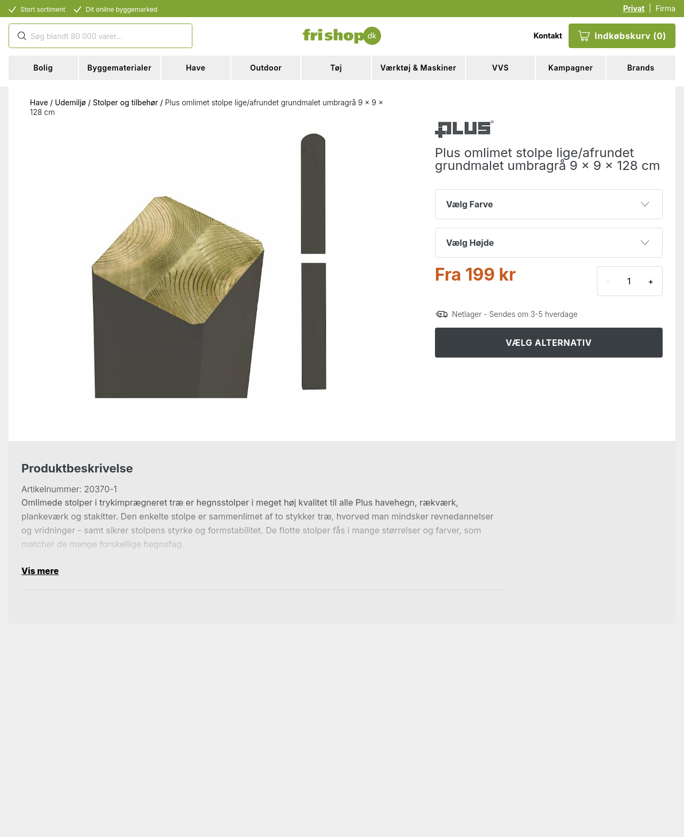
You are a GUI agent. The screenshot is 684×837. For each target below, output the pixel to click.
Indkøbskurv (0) (622, 35)
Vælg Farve (547, 204)
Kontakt (547, 35)
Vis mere (40, 570)
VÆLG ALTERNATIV (549, 342)
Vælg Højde (547, 242)
